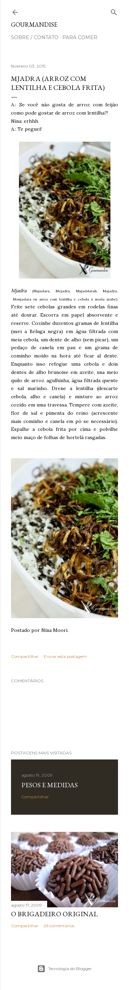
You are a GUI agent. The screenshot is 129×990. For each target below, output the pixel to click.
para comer (79, 37)
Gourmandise (34, 24)
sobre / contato (34, 37)
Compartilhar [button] (25, 656)
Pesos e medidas (49, 784)
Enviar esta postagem (65, 656)
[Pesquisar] (114, 10)
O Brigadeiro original (54, 913)
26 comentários (59, 925)
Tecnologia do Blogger (64, 969)
